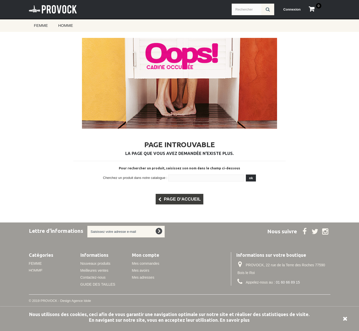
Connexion (291, 9)
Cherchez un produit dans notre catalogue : (135, 178)
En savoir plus (235, 319)
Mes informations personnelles (156, 284)
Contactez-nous (93, 277)
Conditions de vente (96, 298)
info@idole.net (270, 292)
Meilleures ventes (94, 270)
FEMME (41, 25)
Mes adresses (143, 277)
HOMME (65, 25)
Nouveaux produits (95, 263)
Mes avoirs (140, 270)
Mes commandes (146, 263)
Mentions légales (93, 291)
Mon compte (145, 255)
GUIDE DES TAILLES (97, 284)
